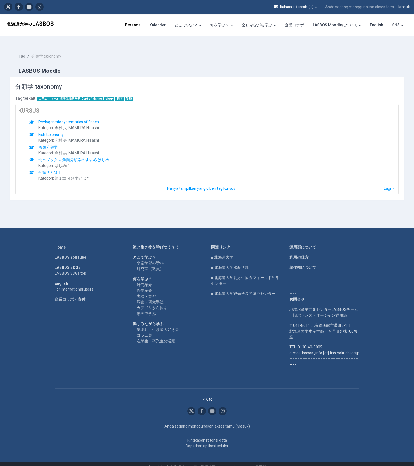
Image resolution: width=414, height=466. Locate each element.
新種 (134, 91)
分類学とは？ (55, 165)
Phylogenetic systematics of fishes (74, 115)
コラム (48, 91)
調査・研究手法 (150, 295)
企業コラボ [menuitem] (294, 25)
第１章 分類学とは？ (78, 171)
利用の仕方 (299, 250)
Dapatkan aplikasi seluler (207, 439)
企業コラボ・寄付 (70, 292)
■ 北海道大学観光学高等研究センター (243, 286)
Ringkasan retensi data (207, 433)
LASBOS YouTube (70, 250)
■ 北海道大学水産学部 (230, 260)
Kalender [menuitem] (157, 25)
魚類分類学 (53, 140)
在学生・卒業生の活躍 (156, 334)
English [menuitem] (376, 25)
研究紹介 (144, 277)
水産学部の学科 (150, 256)
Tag (27, 49)
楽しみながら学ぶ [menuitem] (257, 25)
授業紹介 (144, 283)
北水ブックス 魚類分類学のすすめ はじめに (81, 152)
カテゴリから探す (152, 300)
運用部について (302, 240)
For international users (74, 282)
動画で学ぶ (146, 306)
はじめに (68, 158)
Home (60, 240)
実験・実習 (146, 289)
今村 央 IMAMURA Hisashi (82, 120)
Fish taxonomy (56, 127)
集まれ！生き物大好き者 (158, 322)
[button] (295, 7)
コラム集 (144, 328)
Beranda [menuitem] (133, 25)
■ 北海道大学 (222, 250)
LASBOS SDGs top (70, 266)
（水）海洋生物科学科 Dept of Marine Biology (87, 91)
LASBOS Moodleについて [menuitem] (335, 25)
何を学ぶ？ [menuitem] (219, 25)
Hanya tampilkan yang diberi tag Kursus (201, 181)
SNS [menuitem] (396, 25)
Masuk (404, 7)
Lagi (381, 181)
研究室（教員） (150, 261)
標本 (125, 91)
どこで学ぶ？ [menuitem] (186, 25)
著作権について (302, 260)
